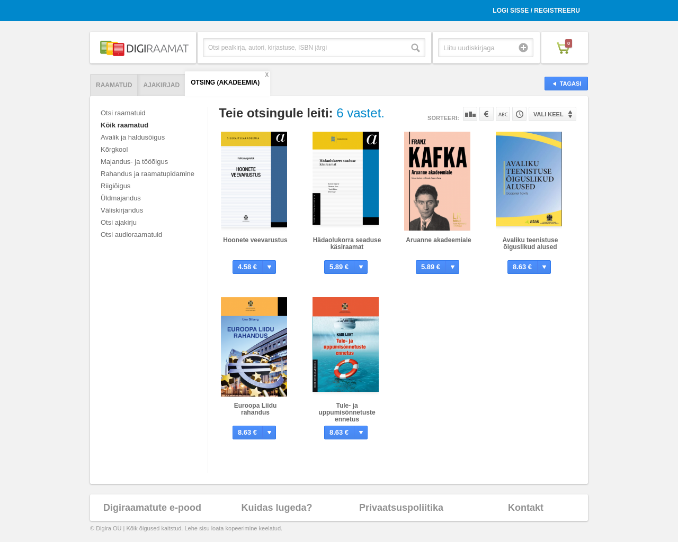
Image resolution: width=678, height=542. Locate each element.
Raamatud (114, 85)
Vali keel (548, 114)
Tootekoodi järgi (519, 114)
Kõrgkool (114, 149)
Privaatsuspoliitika (401, 507)
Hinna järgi (486, 114)
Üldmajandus (121, 198)
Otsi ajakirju (119, 222)
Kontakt (525, 507)
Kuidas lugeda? (276, 507)
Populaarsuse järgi (470, 114)
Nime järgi (503, 114)
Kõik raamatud (124, 125)
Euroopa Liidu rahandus (255, 409)
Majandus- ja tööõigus (134, 162)
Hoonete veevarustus (255, 240)
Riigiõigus (115, 186)
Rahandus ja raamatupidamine (147, 174)
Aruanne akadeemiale (438, 240)
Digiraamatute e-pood (152, 507)
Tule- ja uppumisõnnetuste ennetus (346, 412)
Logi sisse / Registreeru (536, 10)
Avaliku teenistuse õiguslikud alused (530, 243)
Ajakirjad (161, 85)
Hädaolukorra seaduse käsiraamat (347, 243)
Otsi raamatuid (123, 113)
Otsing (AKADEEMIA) (225, 82)
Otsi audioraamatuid (131, 234)
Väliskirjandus (122, 210)
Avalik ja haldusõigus (133, 137)
